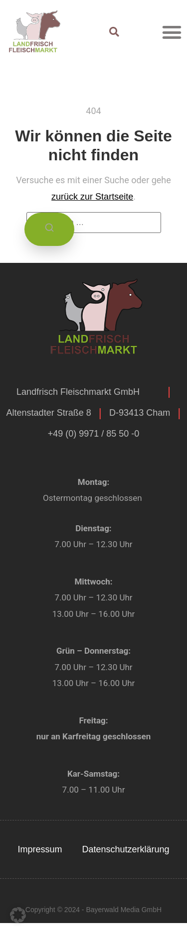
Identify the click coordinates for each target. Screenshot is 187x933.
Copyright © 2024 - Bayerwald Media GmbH (93, 910)
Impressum (39, 849)
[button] (172, 31)
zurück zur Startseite (92, 197)
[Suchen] (49, 229)
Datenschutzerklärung (125, 849)
